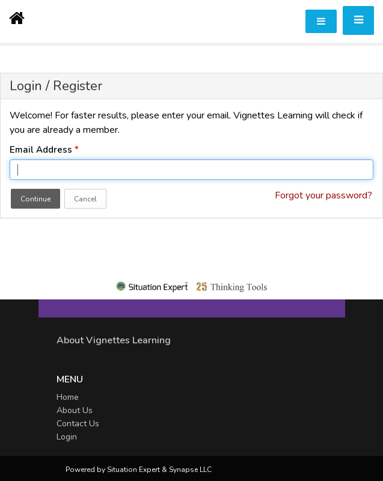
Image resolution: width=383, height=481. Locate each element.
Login (67, 437)
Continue (35, 199)
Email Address (44, 150)
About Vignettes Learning (114, 340)
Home (68, 397)
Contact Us (78, 423)
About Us (75, 410)
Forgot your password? (323, 195)
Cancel (85, 199)
